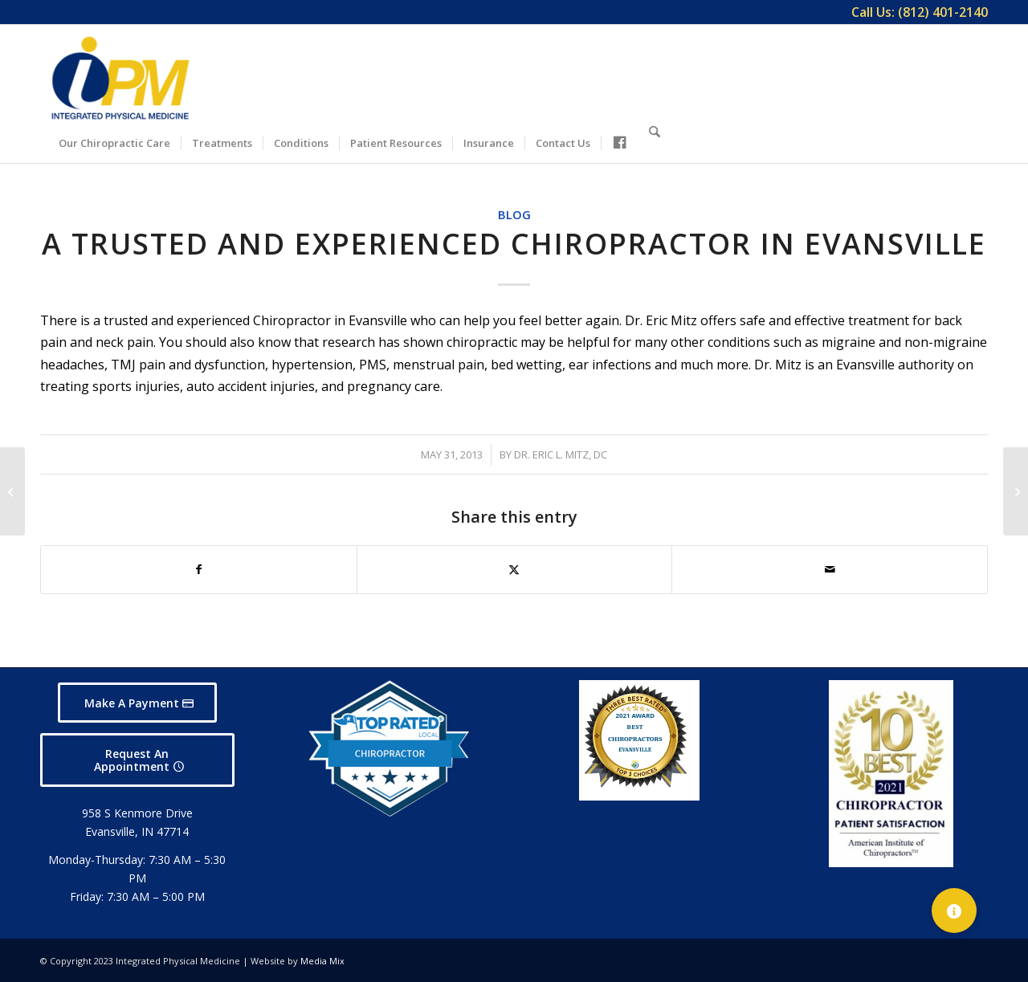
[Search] (654, 140)
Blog (514, 214)
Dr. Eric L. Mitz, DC (560, 454)
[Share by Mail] (829, 569)
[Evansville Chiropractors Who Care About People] (12, 491)
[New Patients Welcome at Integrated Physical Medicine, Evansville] (1015, 491)
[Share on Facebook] (199, 569)
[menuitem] (915, 12)
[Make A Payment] (137, 703)
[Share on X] (514, 569)
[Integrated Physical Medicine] (120, 78)
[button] (954, 910)
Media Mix (322, 961)
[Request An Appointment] (137, 760)
